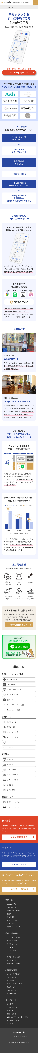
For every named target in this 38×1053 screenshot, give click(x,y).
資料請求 (10, 1010)
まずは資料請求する (19, 837)
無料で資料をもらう (19, 625)
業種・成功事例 (12, 933)
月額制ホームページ (13, 927)
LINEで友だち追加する (19, 889)
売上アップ (10, 987)
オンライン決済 (12, 920)
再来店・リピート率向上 (15, 984)
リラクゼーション (13, 944)
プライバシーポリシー (20, 1036)
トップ (4, 7)
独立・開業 (10, 980)
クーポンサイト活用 (13, 974)
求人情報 (10, 1023)
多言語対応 (10, 917)
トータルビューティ (13, 960)
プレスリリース (12, 1007)
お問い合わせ (11, 1014)
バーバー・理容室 (13, 940)
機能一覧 (10, 7)
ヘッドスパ (10, 947)
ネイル (9, 953)
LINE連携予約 (12, 907)
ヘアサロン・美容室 (13, 937)
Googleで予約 (12, 904)
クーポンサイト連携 (13, 910)
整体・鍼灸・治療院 (13, 963)
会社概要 (10, 1004)
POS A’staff (11, 923)
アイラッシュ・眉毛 (13, 957)
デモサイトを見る (19, 864)
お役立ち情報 (11, 970)
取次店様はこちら (13, 1020)
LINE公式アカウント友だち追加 (17, 1017)
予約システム (11, 977)
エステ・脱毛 (11, 950)
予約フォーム (11, 914)
